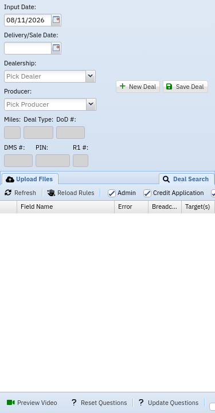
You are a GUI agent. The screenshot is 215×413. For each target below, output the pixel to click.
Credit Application (178, 193)
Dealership (20, 63)
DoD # (66, 119)
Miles (12, 119)
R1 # (80, 147)
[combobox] (45, 76)
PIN (42, 147)
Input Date (20, 7)
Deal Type (38, 119)
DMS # (14, 147)
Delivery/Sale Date (31, 35)
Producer (18, 91)
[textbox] (28, 20)
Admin (127, 193)
